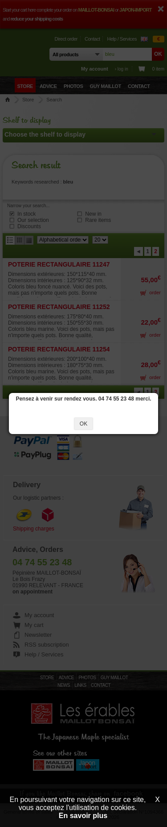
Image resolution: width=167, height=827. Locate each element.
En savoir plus (83, 815)
